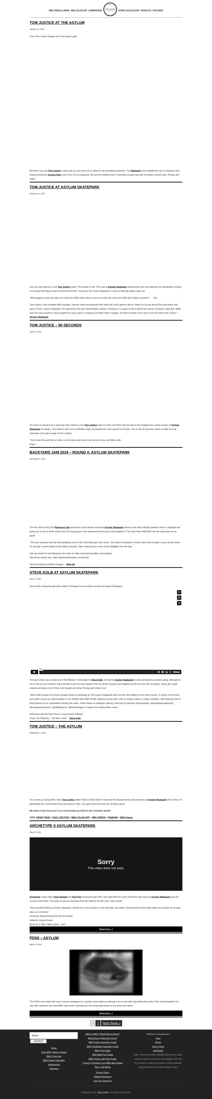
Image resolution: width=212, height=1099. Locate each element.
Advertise (54, 1069)
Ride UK (71, 564)
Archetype (35, 897)
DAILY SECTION (61, 817)
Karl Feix (76, 897)
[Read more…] (106, 929)
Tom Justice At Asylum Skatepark (65, 187)
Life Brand (158, 1051)
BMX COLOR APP (80, 817)
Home (54, 1048)
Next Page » (111, 1023)
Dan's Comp (158, 1046)
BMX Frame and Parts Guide (102, 1059)
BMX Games (126, 817)
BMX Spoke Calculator (54, 1060)
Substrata (136, 171)
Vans (158, 1038)
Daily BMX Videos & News (54, 1052)
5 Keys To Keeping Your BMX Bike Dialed (102, 1063)
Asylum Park (54, 175)
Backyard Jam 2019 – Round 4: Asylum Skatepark (80, 452)
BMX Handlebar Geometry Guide (103, 1046)
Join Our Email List (103, 1081)
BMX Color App (54, 1056)
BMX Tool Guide (102, 1051)
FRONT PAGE (43, 817)
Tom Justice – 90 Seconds (56, 325)
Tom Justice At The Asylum (57, 22)
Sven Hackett (60, 897)
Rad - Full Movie (102, 1067)
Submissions (54, 1064)
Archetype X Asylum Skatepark (62, 826)
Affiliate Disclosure (102, 1077)
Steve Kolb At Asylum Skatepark (64, 572)
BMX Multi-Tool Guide (102, 1055)
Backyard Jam (62, 527)
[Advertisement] (106, 147)
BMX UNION (103, 1092)
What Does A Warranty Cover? (102, 1038)
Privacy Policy (102, 1072)
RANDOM (113, 817)
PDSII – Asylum (44, 938)
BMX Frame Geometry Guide (103, 1042)
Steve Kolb (97, 680)
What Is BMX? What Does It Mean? (103, 1034)
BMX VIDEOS (98, 817)
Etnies (158, 1042)
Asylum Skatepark (117, 287)
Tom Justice (54, 171)
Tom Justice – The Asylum (56, 726)
